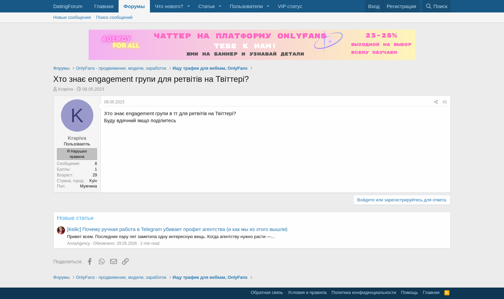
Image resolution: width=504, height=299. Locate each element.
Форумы (134, 6)
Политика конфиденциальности (364, 292)
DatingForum (68, 6)
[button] (188, 6)
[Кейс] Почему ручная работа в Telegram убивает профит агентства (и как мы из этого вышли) (177, 229)
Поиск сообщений (114, 17)
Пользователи (246, 6)
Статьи (206, 6)
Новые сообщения (72, 17)
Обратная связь (267, 292)
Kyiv (93, 180)
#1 (445, 102)
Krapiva (65, 89)
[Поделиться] (436, 102)
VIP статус (290, 6)
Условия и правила (307, 292)
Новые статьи (75, 218)
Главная (104, 6)
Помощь (409, 292)
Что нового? (169, 6)
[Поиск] (436, 6)
